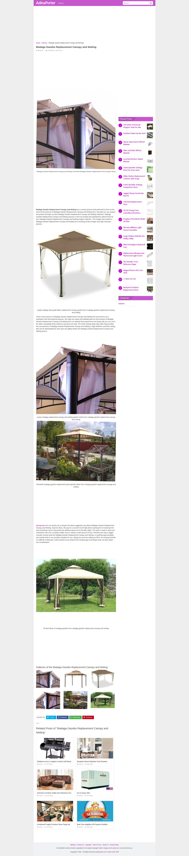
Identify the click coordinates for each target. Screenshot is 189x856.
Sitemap (73, 845)
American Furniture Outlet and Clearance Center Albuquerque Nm (61, 793)
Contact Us (80, 845)
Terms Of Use (97, 845)
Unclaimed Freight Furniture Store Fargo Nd (53, 824)
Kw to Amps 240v (83, 793)
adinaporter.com (42, 525)
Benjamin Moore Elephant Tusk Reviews (92, 761)
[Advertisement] (94, 25)
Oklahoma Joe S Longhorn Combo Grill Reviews (55, 761)
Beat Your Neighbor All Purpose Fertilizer (92, 824)
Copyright (88, 845)
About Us (105, 845)
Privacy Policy (114, 845)
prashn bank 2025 (113, 852)
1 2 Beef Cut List (129, 279)
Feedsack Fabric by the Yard (134, 133)
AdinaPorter (45, 3)
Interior (61, 3)
